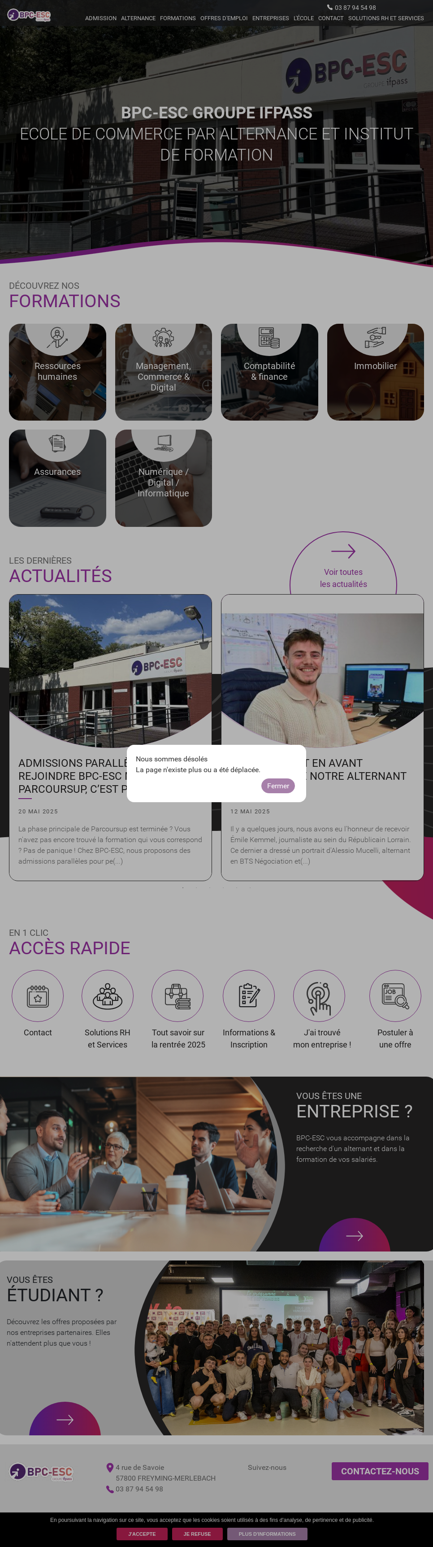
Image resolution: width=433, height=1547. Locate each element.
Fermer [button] (278, 786)
